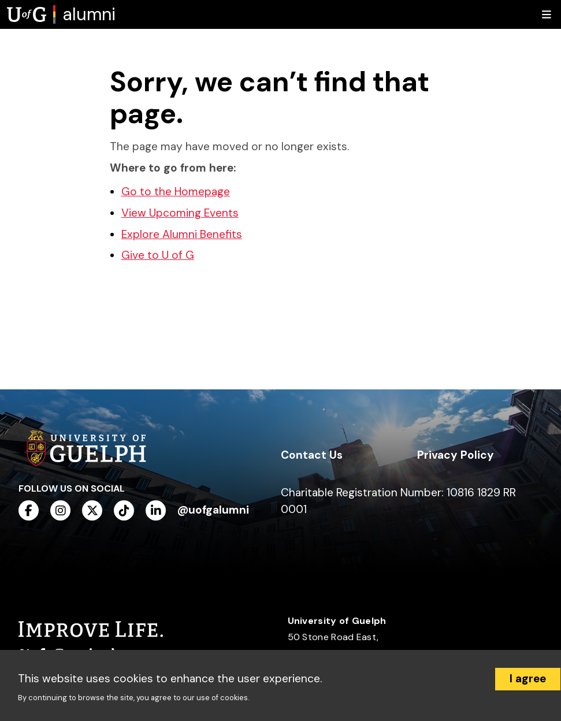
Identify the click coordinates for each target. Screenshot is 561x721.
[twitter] (92, 510)
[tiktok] (124, 510)
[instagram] (60, 510)
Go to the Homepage (175, 191)
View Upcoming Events (180, 213)
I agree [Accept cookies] (528, 678)
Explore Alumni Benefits (181, 234)
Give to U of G (157, 255)
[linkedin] (156, 510)
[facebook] (28, 510)
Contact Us (312, 455)
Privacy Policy (455, 455)
